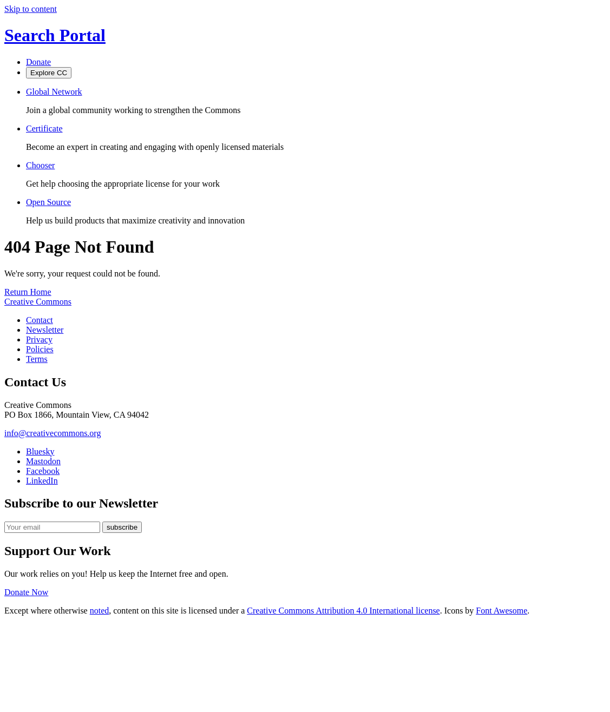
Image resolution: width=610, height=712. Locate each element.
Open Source (48, 202)
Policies (40, 349)
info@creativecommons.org (52, 433)
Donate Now (26, 592)
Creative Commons (37, 301)
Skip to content (30, 9)
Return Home (27, 291)
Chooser (40, 165)
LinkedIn (42, 480)
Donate (38, 62)
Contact (39, 320)
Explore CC (48, 73)
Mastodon (43, 461)
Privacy (39, 339)
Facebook (43, 471)
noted (99, 610)
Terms (37, 359)
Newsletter (44, 329)
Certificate (44, 128)
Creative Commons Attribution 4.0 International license (343, 610)
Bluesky (40, 451)
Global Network (54, 91)
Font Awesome (501, 610)
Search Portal (55, 35)
